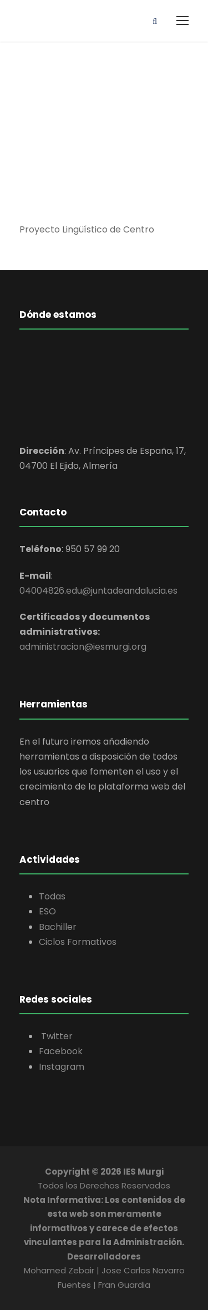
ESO (47, 911)
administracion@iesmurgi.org (82, 646)
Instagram (61, 1066)
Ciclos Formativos (77, 941)
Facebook (61, 1051)
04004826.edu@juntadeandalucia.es (98, 590)
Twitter (56, 1036)
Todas (52, 896)
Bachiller (58, 926)
